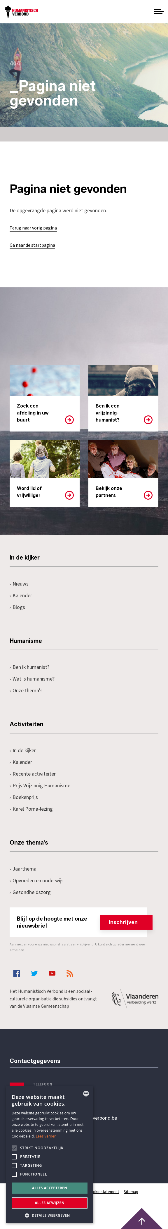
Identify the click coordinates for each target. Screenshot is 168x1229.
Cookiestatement (103, 1192)
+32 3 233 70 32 (50, 1094)
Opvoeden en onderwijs (37, 880)
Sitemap (131, 1192)
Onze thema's (26, 690)
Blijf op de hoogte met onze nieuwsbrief (82, 922)
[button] (50, 1214)
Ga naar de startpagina (32, 245)
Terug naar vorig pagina (33, 228)
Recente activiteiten (33, 774)
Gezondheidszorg (30, 892)
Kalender (21, 595)
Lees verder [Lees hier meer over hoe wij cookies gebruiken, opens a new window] (46, 1136)
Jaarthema (23, 869)
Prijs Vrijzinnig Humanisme (40, 785)
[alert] (49, 1154)
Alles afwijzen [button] (49, 1202)
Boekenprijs (24, 797)
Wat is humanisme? (32, 679)
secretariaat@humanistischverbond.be (75, 1118)
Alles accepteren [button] (49, 1187)
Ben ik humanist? (29, 667)
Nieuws (19, 584)
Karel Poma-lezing (31, 809)
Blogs (17, 607)
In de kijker (23, 750)
